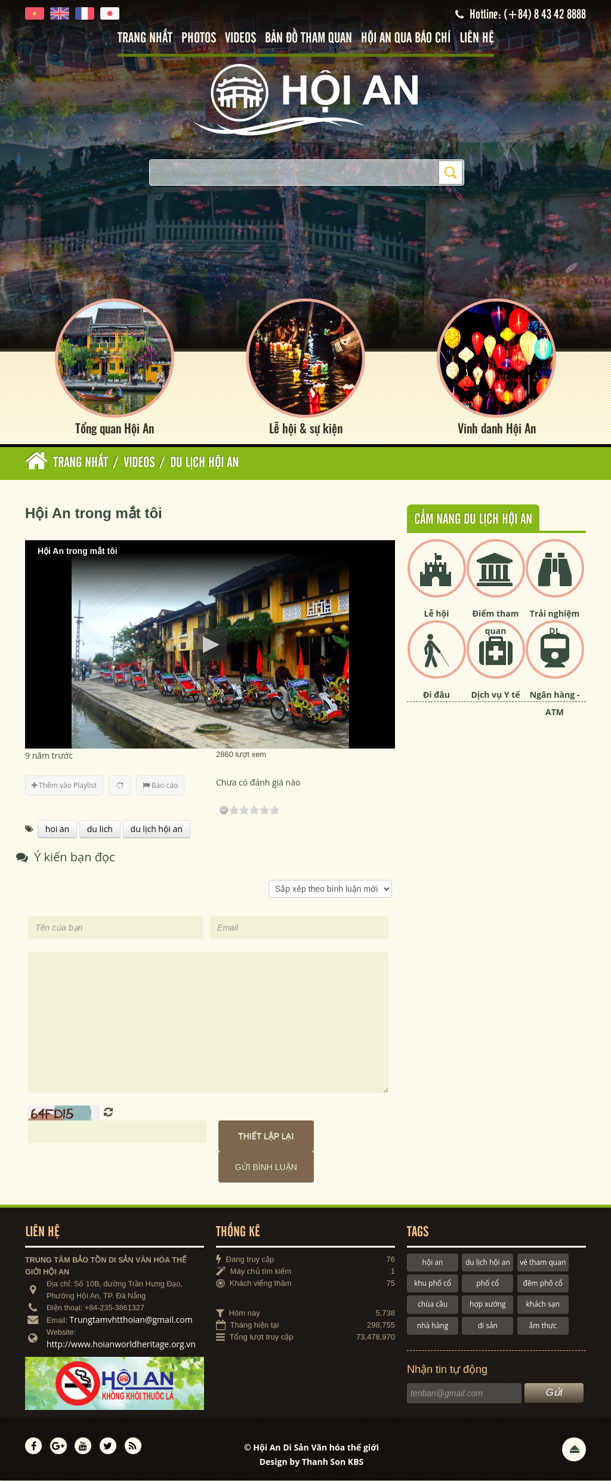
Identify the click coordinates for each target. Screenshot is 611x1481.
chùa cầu (433, 1305)
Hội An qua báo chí (405, 38)
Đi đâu (436, 695)
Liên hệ (476, 38)
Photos (198, 38)
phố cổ (487, 1283)
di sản (488, 1325)
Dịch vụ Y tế (495, 695)
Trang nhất (145, 38)
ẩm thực (543, 1325)
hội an (432, 1262)
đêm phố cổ (543, 1283)
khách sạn (543, 1305)
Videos (240, 38)
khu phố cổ (432, 1283)
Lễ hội (436, 614)
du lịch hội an (487, 1262)
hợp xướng (488, 1305)
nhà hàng (432, 1325)
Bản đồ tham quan (308, 38)
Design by (312, 1461)
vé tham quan (543, 1262)
